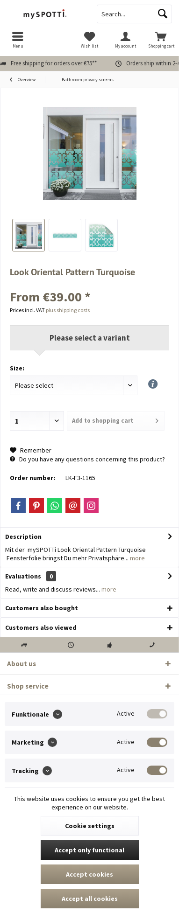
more (137, 558)
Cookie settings (90, 826)
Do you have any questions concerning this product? (87, 459)
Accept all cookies (90, 898)
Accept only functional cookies (89, 853)
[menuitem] (18, 39)
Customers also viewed (41, 627)
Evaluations (23, 576)
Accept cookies (89, 874)
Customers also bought (41, 608)
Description (23, 536)
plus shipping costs (68, 310)
